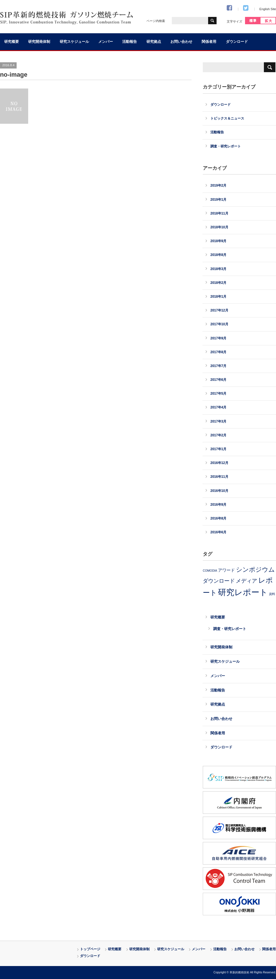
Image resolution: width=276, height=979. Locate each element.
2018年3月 (218, 269)
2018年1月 (218, 297)
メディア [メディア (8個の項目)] (246, 581)
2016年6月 (218, 532)
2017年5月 (218, 393)
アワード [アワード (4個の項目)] (226, 570)
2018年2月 (218, 283)
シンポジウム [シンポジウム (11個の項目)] (255, 569)
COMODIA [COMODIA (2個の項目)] (210, 570)
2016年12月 (219, 463)
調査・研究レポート (225, 146)
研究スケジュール (74, 42)
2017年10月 (219, 324)
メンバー (105, 42)
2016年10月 (219, 491)
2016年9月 (218, 505)
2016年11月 (219, 477)
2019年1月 (218, 200)
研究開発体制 (39, 42)
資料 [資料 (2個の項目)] (272, 594)
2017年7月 (218, 366)
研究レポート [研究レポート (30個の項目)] (243, 592)
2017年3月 (218, 421)
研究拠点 (153, 42)
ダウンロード (237, 42)
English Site (267, 9)
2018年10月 (219, 227)
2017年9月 (218, 338)
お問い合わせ (181, 42)
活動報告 (129, 42)
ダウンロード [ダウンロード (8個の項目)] (219, 581)
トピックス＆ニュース (227, 118)
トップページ (90, 949)
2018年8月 (218, 255)
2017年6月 (218, 380)
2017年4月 (218, 407)
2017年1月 (218, 449)
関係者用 (209, 42)
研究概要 (11, 42)
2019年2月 (218, 185)
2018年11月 (219, 213)
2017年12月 (219, 310)
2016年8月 (218, 518)
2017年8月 (218, 352)
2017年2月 (218, 435)
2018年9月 (218, 241)
